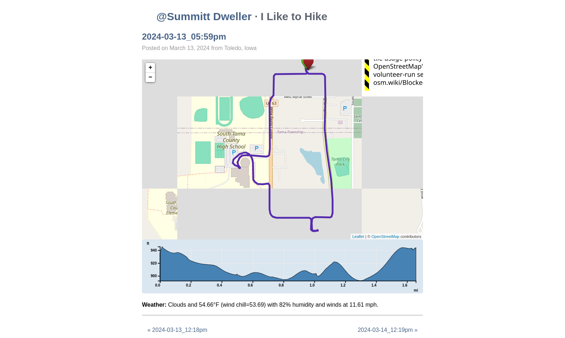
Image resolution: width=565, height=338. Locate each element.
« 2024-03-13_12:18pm (177, 330)
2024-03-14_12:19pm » (388, 330)
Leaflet (358, 236)
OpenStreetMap (386, 236)
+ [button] (150, 67)
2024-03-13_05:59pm (184, 36)
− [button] (150, 77)
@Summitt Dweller (204, 16)
